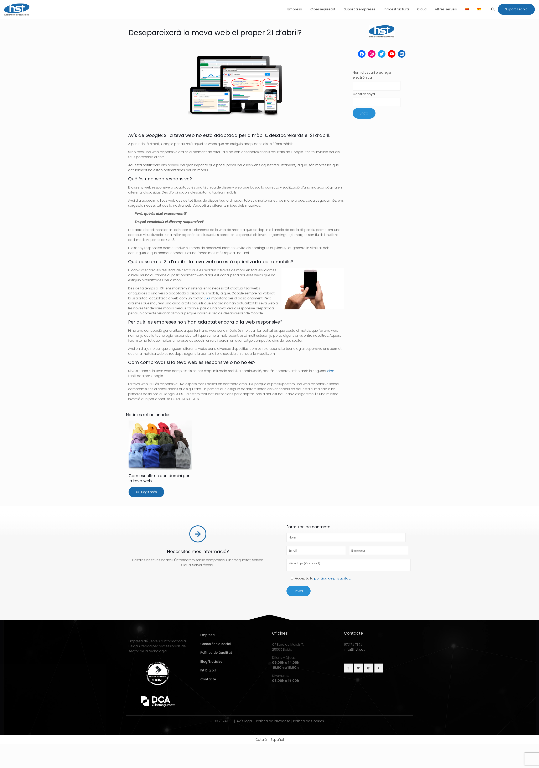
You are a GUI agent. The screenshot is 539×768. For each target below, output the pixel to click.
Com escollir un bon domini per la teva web (159, 478)
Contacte (208, 679)
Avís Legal (245, 721)
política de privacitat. (332, 578)
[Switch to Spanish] (479, 9)
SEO (207, 298)
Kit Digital (208, 670)
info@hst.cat (354, 649)
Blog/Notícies (211, 661)
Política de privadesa (273, 721)
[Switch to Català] (261, 740)
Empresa (207, 635)
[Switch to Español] (277, 740)
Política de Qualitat (216, 652)
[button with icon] (348, 668)
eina (330, 370)
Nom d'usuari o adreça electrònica (372, 75)
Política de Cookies (308, 721)
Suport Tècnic (516, 9)
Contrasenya (364, 94)
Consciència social (215, 644)
